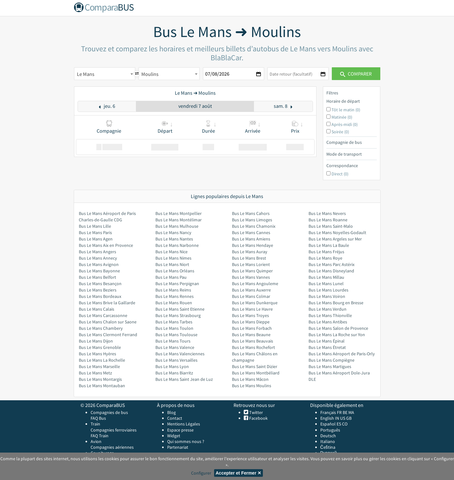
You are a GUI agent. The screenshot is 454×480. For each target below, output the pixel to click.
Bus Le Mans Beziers (97, 290)
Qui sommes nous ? (185, 441)
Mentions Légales (183, 424)
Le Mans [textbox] (85, 74)
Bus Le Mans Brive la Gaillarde (107, 303)
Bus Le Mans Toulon (174, 328)
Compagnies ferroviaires (114, 430)
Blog (171, 412)
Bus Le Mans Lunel (326, 283)
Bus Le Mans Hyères (97, 354)
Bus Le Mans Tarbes (173, 322)
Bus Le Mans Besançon (100, 283)
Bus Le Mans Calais (96, 309)
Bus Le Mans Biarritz (174, 373)
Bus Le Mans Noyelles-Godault (337, 232)
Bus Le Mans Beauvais (252, 341)
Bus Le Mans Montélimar (178, 220)
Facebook (258, 418)
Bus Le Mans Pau (171, 277)
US (342, 418)
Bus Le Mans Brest (249, 258)
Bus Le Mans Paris (95, 232)
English (327, 418)
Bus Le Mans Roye (325, 258)
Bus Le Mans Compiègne (331, 360)
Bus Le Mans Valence (174, 347)
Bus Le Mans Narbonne (177, 245)
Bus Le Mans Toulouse (176, 334)
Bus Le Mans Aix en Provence (106, 245)
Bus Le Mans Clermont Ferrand (108, 334)
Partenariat (177, 447)
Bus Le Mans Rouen (173, 303)
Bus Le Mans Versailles (176, 360)
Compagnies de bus (109, 412)
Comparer (356, 73)
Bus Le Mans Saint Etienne (180, 309)
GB (349, 418)
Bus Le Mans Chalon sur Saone (108, 322)
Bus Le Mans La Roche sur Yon (337, 334)
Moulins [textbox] (150, 74)
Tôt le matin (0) (345, 110)
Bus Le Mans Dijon (96, 341)
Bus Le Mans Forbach (252, 328)
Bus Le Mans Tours (172, 341)
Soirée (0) (340, 132)
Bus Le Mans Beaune (251, 334)
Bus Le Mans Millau (326, 277)
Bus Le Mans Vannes (251, 277)
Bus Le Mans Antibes (328, 322)
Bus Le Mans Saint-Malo (331, 226)
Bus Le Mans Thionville (330, 315)
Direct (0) (339, 174)
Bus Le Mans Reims (173, 290)
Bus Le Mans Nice (171, 252)
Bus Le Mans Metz (95, 373)
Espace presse (180, 430)
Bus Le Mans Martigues (330, 366)
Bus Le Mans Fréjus (326, 252)
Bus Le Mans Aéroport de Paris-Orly (342, 354)
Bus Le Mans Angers (97, 252)
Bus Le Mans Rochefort (253, 347)
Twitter (255, 412)
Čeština (327, 447)
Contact (174, 418)
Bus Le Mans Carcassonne (103, 315)
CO (344, 424)
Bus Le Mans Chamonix (253, 226)
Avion (96, 441)
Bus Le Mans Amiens (251, 239)
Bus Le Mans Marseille (99, 366)
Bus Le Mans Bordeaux (100, 296)
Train (95, 424)
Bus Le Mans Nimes (173, 258)
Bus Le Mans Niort (172, 264)
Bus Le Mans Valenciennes (180, 354)
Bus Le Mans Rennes (174, 296)
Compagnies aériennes (112, 447)
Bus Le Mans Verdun (327, 309)
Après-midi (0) (344, 124)
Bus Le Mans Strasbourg (178, 315)
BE (345, 412)
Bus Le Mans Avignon (99, 264)
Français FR (331, 412)
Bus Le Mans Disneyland (331, 271)
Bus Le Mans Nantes (174, 239)
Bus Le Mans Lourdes (328, 290)
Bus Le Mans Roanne (328, 220)
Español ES (331, 424)
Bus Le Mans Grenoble (100, 347)
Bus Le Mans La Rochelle (102, 360)
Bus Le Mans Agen (96, 239)
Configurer (201, 473)
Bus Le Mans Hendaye (252, 245)
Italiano (327, 441)
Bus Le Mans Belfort (97, 277)
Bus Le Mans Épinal (327, 341)
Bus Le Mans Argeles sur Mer (335, 239)
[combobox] (104, 73)
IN (337, 418)
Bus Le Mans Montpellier (178, 213)
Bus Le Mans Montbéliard (255, 373)
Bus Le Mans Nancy (173, 232)
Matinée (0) (341, 117)
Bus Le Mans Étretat (327, 347)
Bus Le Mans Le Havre (252, 309)
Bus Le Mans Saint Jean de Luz (184, 379)
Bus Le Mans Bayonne (99, 271)
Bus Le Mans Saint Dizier (254, 366)
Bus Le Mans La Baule (329, 245)
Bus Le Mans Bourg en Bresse (336, 303)
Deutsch (328, 436)
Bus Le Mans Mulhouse (176, 226)
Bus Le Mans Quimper (252, 271)
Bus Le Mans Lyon (172, 366)
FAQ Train (99, 436)
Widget (173, 436)
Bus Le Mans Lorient (251, 264)
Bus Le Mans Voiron (327, 296)
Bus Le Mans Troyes (250, 315)
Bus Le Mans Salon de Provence (338, 328)
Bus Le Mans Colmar (251, 296)
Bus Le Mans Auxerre (251, 290)
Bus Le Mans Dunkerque (255, 303)
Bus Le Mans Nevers (327, 213)
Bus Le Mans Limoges (252, 220)
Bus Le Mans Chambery (101, 328)
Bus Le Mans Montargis (100, 379)
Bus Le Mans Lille (95, 226)
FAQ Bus (98, 418)
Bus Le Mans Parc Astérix (331, 264)
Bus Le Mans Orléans (174, 271)
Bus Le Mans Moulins (251, 385)
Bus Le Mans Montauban (102, 385)
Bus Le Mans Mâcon (250, 379)
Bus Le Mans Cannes (251, 232)
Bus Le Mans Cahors (251, 213)
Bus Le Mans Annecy (98, 258)
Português (330, 430)
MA (351, 412)
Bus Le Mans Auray (249, 252)
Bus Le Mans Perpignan (177, 283)
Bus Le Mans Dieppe (251, 322)
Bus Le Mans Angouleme (255, 283)
